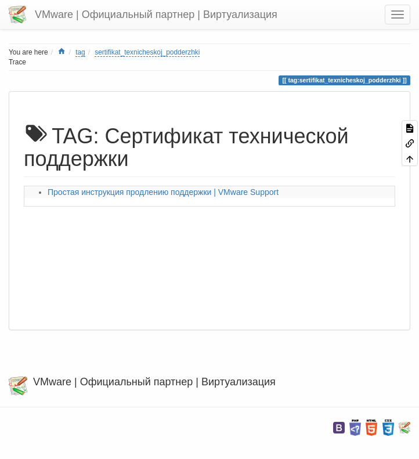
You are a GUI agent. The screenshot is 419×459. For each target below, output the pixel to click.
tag (80, 52)
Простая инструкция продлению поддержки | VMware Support (163, 192)
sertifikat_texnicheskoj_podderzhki (147, 52)
